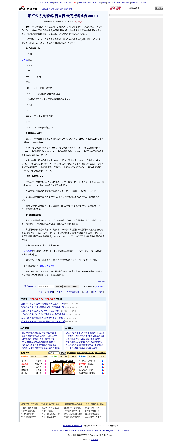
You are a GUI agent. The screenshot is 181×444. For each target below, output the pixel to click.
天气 (118, 2)
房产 (89, 2)
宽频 (80, 2)
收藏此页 (49, 292)
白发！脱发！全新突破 (95, 404)
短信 (123, 2)
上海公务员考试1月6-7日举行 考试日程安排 (41, 311)
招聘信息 (89, 430)
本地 (27, 404)
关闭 (101, 292)
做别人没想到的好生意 (73, 414)
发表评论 (101, 281)
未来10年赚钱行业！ (29, 411)
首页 (37, 2)
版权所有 (94, 440)
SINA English (108, 430)
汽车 (85, 2)
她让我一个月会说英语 (51, 408)
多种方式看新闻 (73, 292)
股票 (61, 2)
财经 (56, 2)
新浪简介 (55, 430)
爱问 (128, 2)
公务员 (25, 60)
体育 (46, 2)
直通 (23, 404)
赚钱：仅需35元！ (92, 408)
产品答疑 (125, 430)
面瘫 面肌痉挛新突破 (73, 404)
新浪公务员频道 (47, 266)
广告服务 (72, 430)
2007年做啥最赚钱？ (29, 417)
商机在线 (34, 404)
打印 (94, 292)
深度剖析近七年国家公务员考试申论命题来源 (42, 318)
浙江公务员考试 (48, 299)
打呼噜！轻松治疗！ (93, 411)
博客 (70, 2)
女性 (99, 2)
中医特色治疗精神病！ (73, 417)
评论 (40, 292)
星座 (113, 2)
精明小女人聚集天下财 (51, 414)
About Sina (64, 430)
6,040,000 (98, 287)
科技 (65, 2)
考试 (109, 2)
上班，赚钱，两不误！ (94, 417)
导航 (137, 2)
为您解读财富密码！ (29, 414)
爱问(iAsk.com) (31, 286)
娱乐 (51, 2)
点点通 (86, 292)
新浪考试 (54, 9)
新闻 (41, 2)
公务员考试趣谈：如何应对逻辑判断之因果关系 (43, 321)
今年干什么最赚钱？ (50, 417)
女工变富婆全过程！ (93, 414)
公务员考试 (27, 251)
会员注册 (117, 430)
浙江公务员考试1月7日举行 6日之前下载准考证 (42, 307)
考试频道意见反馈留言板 (72, 426)
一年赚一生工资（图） (30, 408)
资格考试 (63, 9)
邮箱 (133, 2)
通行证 (143, 2)
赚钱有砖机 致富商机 (72, 408)
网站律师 (97, 430)
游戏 (94, 2)
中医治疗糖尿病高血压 (50, 404)
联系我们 (81, 430)
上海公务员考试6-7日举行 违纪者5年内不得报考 (43, 314)
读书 (104, 2)
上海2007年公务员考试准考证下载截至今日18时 (43, 304)
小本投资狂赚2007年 (72, 411)
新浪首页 (45, 9)
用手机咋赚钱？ (48, 411)
